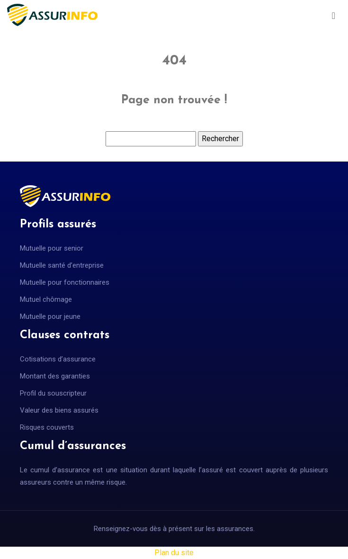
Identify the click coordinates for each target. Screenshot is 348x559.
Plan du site (174, 552)
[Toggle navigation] (333, 15)
